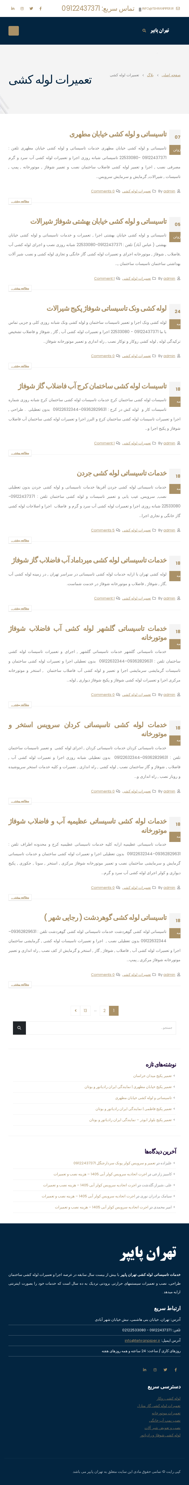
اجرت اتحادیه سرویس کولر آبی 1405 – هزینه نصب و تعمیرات (100, 1174)
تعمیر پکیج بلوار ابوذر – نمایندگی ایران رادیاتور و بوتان (130, 1120)
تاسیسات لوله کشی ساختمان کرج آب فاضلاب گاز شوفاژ (92, 386)
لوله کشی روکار (169, 1398)
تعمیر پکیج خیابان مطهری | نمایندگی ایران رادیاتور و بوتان (128, 1086)
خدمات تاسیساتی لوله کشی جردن (121, 473)
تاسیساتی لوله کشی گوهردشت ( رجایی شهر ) (105, 917)
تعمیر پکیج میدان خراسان (152, 1075)
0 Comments (103, 191)
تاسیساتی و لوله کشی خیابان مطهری (117, 134)
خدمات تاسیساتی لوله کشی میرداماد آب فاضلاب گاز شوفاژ (89, 560)
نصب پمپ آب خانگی (165, 1420)
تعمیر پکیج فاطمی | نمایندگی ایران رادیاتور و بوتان (133, 1108)
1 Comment (104, 278)
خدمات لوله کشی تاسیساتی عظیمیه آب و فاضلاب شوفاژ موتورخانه (87, 825)
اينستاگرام (155, 1369)
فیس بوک (176, 1369)
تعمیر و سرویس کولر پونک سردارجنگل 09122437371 (114, 1163)
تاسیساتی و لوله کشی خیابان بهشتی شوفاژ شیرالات (98, 221)
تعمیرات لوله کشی (136, 191)
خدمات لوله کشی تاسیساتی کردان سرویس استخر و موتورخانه (87, 729)
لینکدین (144, 1369)
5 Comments (103, 530)
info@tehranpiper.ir (161, 8)
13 (85, 1010)
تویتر (165, 1369)
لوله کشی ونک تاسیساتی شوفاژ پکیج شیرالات (106, 308)
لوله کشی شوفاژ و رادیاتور (160, 1435)
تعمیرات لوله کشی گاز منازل (159, 1405)
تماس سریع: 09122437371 (98, 8)
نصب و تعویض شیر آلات (162, 1427)
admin (169, 191)
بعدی (76, 1011)
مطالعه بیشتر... (20, 201)
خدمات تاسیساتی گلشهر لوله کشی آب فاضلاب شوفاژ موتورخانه (87, 633)
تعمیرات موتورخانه (166, 1413)
